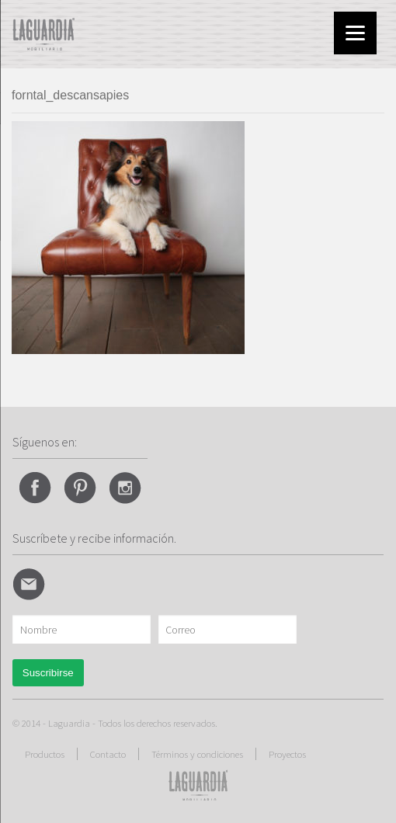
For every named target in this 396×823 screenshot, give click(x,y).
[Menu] (355, 33)
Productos (44, 754)
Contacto (108, 754)
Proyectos (287, 754)
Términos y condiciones (197, 754)
